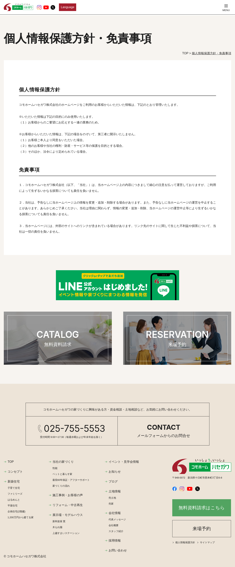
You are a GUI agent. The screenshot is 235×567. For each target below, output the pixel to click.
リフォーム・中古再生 (67, 505)
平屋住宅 (12, 505)
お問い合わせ (118, 550)
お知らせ (115, 471)
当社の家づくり (63, 461)
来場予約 (202, 528)
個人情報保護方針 (185, 542)
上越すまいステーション (66, 533)
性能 (54, 468)
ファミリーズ (15, 493)
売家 (111, 503)
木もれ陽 (57, 527)
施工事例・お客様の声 (67, 495)
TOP (11, 461)
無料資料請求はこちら (202, 507)
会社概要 (113, 525)
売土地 (112, 497)
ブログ (113, 481)
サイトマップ (207, 542)
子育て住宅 (14, 487)
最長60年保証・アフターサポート (71, 480)
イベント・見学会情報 (124, 461)
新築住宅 (14, 481)
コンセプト (15, 471)
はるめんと (14, 499)
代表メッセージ (117, 519)
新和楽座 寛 (59, 521)
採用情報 (115, 540)
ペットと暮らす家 (62, 474)
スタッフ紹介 (116, 531)
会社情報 (115, 513)
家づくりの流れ (61, 485)
